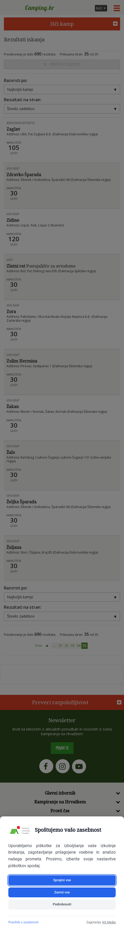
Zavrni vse (62, 892)
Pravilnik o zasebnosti (23, 922)
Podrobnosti (62, 904)
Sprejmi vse (62, 880)
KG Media (109, 922)
